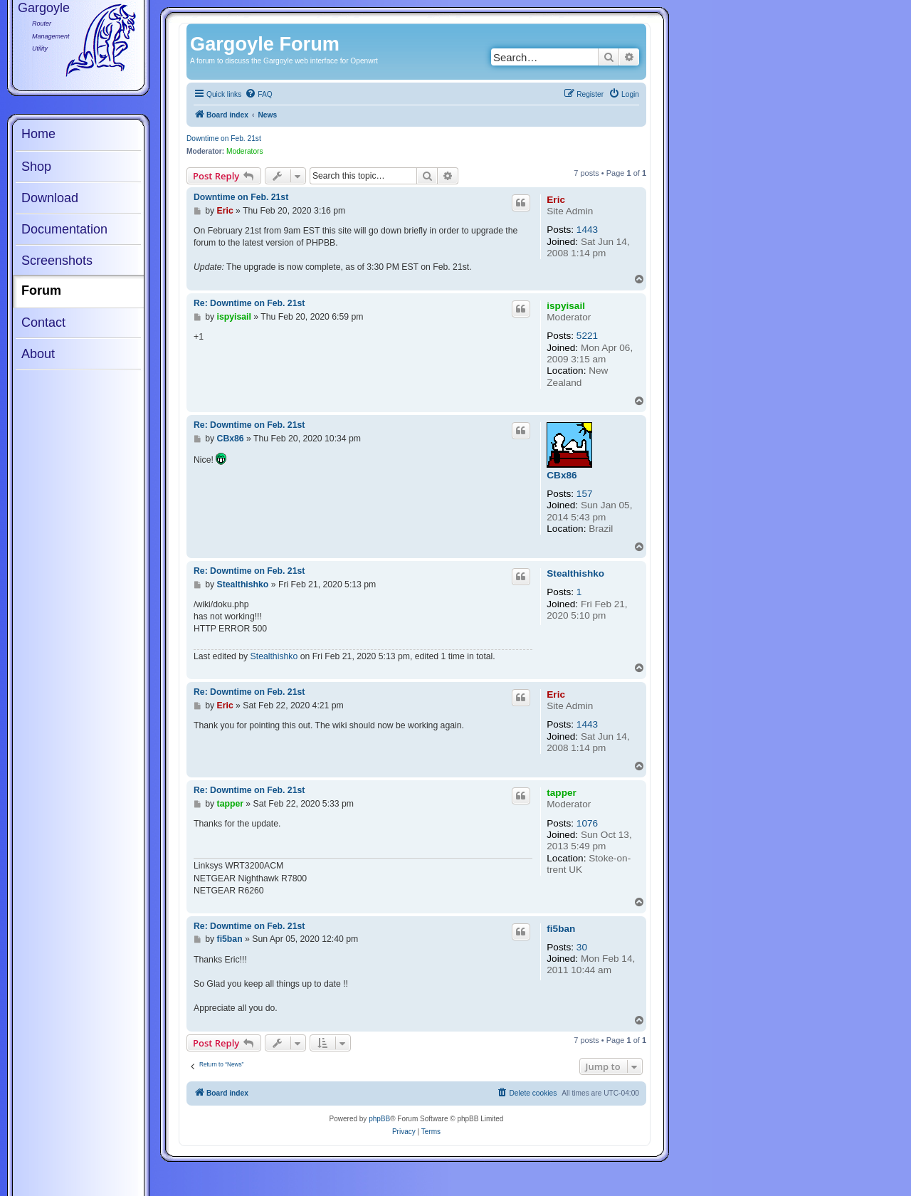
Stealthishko (575, 573)
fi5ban (561, 928)
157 (584, 493)
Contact (43, 322)
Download (49, 198)
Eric (556, 199)
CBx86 (561, 475)
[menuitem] (258, 95)
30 (581, 947)
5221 (587, 335)
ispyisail (566, 305)
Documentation (64, 229)
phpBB (379, 1119)
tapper (561, 792)
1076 (587, 823)
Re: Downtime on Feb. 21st (249, 303)
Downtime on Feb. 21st (223, 138)
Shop (36, 166)
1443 (587, 229)
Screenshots (57, 260)
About (38, 354)
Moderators (244, 151)
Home (38, 134)
